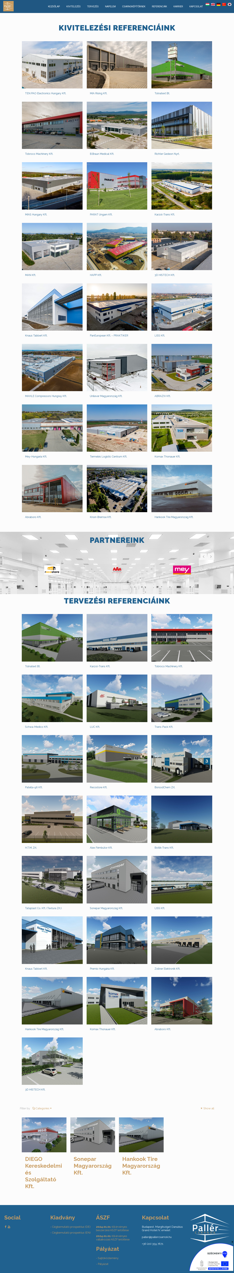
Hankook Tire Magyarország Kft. (174, 517)
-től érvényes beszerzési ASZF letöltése (112, 1228)
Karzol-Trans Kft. (165, 214)
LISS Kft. (160, 335)
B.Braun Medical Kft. (102, 153)
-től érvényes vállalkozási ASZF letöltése (113, 1237)
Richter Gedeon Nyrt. (167, 153)
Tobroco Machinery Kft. (39, 153)
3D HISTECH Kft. (165, 275)
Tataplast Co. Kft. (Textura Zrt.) (43, 908)
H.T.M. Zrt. (31, 847)
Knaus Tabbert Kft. (36, 335)
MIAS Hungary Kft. (36, 214)
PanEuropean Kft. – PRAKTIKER (109, 335)
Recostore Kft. (98, 787)
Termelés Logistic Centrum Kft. (108, 456)
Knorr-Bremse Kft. (100, 517)
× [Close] (232, 1241)
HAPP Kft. (96, 275)
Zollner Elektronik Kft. (167, 968)
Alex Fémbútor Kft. (101, 847)
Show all (207, 1108)
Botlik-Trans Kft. (164, 847)
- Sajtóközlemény (107, 1258)
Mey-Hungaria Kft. (36, 456)
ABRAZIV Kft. (163, 396)
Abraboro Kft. (33, 517)
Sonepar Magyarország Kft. (106, 908)
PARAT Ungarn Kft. (101, 214)
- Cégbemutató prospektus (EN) (70, 1232)
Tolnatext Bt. (162, 93)
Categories (42, 1108)
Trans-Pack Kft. (164, 726)
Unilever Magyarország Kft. (106, 396)
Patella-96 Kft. (34, 787)
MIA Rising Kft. (98, 93)
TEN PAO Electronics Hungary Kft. (45, 93)
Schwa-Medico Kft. (36, 726)
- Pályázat (102, 1264)
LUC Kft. (95, 726)
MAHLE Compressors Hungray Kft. (46, 396)
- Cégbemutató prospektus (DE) (70, 1226)
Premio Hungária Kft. (102, 968)
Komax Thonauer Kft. (167, 456)
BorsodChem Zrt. (165, 787)
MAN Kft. (30, 275)
